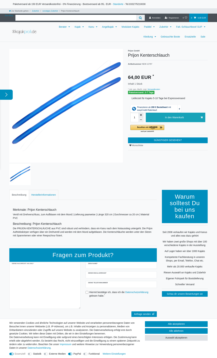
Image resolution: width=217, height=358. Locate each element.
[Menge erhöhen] (141, 115)
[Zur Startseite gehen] (18, 11)
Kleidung (148, 36)
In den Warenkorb (184, 117)
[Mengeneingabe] (134, 117)
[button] (167, 129)
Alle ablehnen (176, 330)
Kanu (91, 26)
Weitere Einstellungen (114, 353)
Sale (203, 36)
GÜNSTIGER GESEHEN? (168, 140)
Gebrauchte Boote (170, 36)
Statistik (37, 353)
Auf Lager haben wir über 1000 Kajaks (185, 251)
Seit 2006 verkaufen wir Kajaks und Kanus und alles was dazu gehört (184, 234)
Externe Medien (57, 353)
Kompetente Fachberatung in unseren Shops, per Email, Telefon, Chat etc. (185, 259)
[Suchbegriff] (75, 18)
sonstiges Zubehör (50, 11)
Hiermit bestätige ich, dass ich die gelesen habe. (119, 294)
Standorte (118, 4)
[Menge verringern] (141, 119)
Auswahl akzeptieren (176, 337)
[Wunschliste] (185, 18)
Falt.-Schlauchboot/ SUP (189, 26)
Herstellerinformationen (43, 194)
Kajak (78, 26)
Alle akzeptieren (176, 324)
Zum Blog (9, 15)
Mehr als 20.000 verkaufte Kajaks (184, 266)
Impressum (65, 344)
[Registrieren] (172, 18)
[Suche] (140, 18)
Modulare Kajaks (130, 26)
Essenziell (20, 353)
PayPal (77, 353)
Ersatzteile (190, 36)
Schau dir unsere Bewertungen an (185, 294)
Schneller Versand (184, 284)
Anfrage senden (144, 314)
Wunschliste (136, 145)
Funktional (94, 353)
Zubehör (35, 11)
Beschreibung (19, 194)
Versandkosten (153, 89)
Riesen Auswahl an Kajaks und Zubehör (185, 272)
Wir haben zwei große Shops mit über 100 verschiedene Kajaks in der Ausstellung (185, 243)
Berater (63, 26)
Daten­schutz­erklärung (39, 347)
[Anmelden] (154, 18)
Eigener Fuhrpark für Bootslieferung (185, 278)
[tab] (19, 195)
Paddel (148, 26)
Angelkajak (108, 26)
